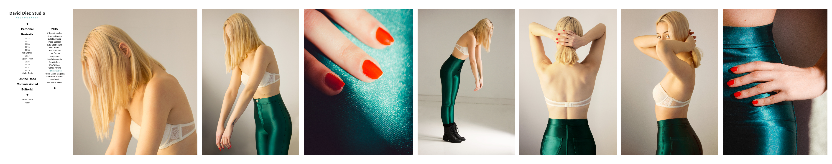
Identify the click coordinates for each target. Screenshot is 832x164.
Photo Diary (27, 99)
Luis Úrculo (54, 53)
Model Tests (27, 73)
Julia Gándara (54, 50)
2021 (27, 41)
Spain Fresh (27, 59)
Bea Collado (54, 62)
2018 (27, 50)
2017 (27, 56)
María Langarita (54, 59)
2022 (27, 38)
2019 (27, 47)
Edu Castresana (54, 45)
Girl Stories (27, 53)
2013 (27, 70)
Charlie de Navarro (54, 76)
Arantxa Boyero (55, 36)
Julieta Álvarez (54, 39)
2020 (27, 44)
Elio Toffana (54, 65)
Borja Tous (54, 56)
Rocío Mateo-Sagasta (54, 74)
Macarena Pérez (54, 82)
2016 (27, 62)
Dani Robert (54, 47)
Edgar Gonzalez (54, 33)
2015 (27, 64)
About (27, 103)
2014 (27, 67)
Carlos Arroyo (54, 68)
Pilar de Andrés (54, 71)
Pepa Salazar (54, 42)
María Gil (55, 79)
